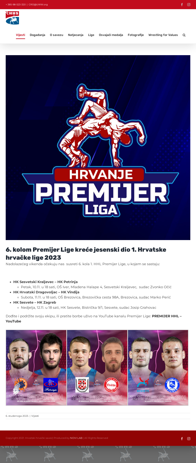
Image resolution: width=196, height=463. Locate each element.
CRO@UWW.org (38, 4)
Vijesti (35, 415)
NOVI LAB (76, 437)
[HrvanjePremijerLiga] (98, 147)
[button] (184, 35)
